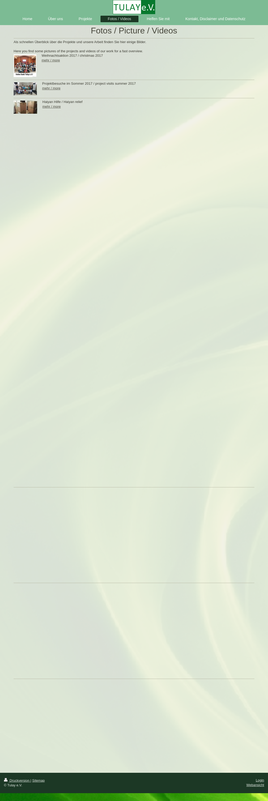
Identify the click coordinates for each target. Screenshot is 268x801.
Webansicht (255, 785)
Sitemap (38, 780)
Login (260, 780)
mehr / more (51, 60)
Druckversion (17, 780)
